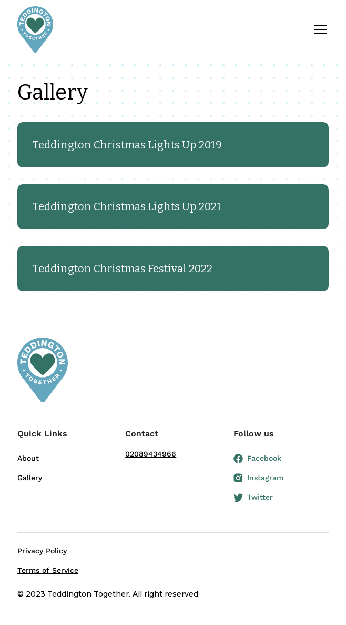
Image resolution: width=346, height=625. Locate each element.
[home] (35, 29)
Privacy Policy (42, 551)
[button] (318, 29)
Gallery (29, 477)
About (28, 458)
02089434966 (150, 454)
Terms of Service (47, 570)
